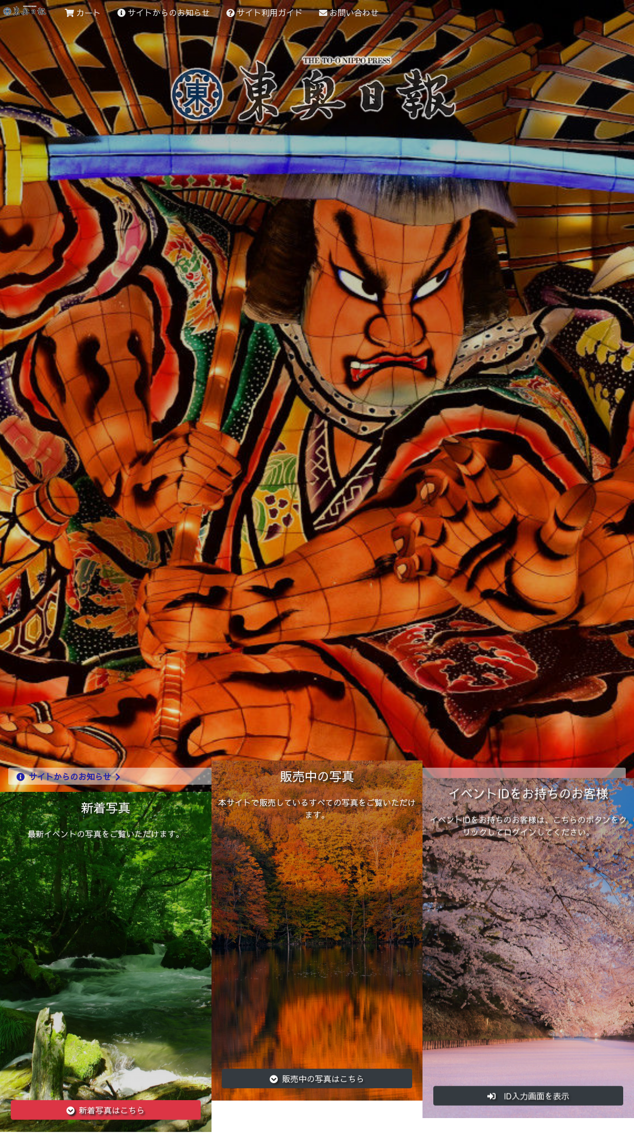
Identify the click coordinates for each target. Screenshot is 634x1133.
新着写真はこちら (105, 1105)
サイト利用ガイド (264, 11)
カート (83, 11)
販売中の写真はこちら (317, 1067)
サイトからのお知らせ (163, 11)
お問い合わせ (349, 11)
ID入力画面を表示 (528, 1086)
